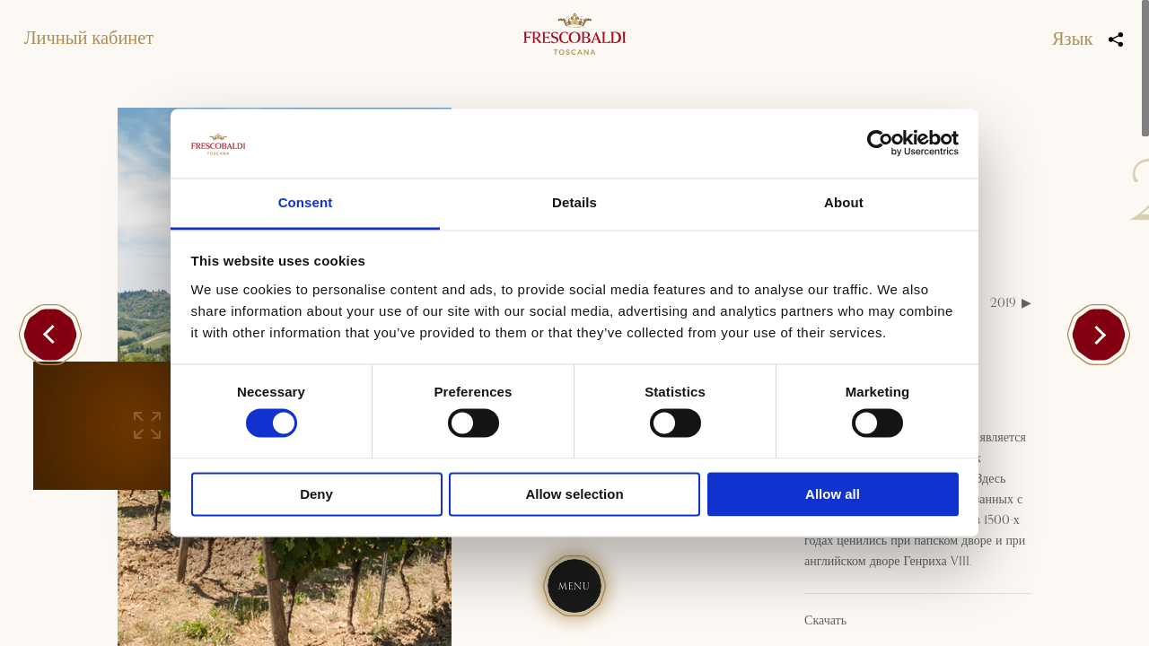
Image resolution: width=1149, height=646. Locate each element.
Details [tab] (574, 202)
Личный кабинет (89, 38)
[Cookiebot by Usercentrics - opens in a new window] (880, 143)
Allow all (832, 494)
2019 (1003, 303)
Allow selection (574, 494)
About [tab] (844, 202)
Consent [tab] (305, 202)
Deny (316, 494)
